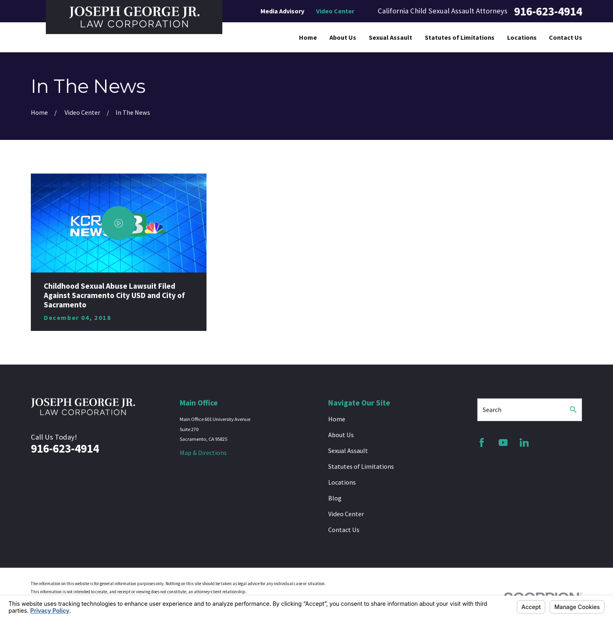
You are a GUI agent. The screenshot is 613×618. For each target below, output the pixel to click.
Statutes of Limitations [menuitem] (460, 37)
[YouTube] (503, 442)
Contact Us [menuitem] (565, 37)
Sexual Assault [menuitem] (390, 37)
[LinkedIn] (524, 442)
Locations (342, 482)
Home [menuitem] (308, 37)
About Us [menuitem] (342, 37)
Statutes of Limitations (361, 466)
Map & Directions (203, 452)
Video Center (335, 11)
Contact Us (343, 530)
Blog (335, 498)
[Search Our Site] (573, 409)
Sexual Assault (348, 450)
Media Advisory (282, 11)
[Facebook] (481, 442)
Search (492, 410)
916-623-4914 (548, 11)
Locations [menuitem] (522, 37)
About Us (341, 435)
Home (336, 419)
